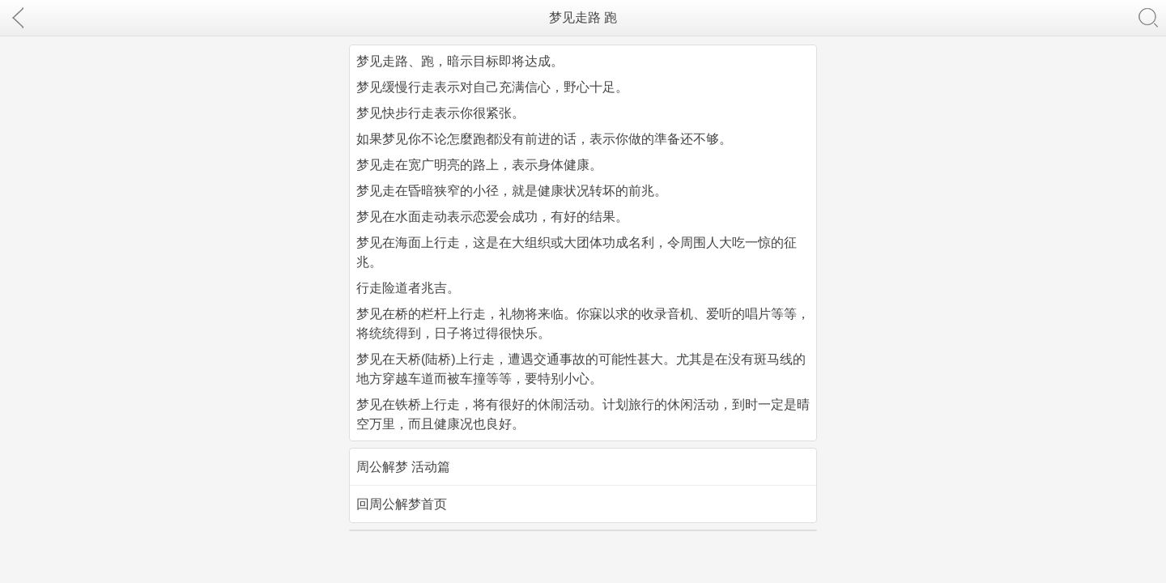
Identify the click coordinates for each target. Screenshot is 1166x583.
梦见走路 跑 (583, 17)
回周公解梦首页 (401, 504)
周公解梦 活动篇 (403, 467)
